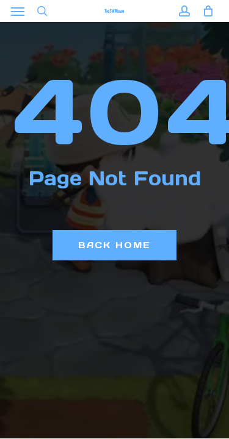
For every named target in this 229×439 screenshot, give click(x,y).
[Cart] (204, 11)
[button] (17, 11)
